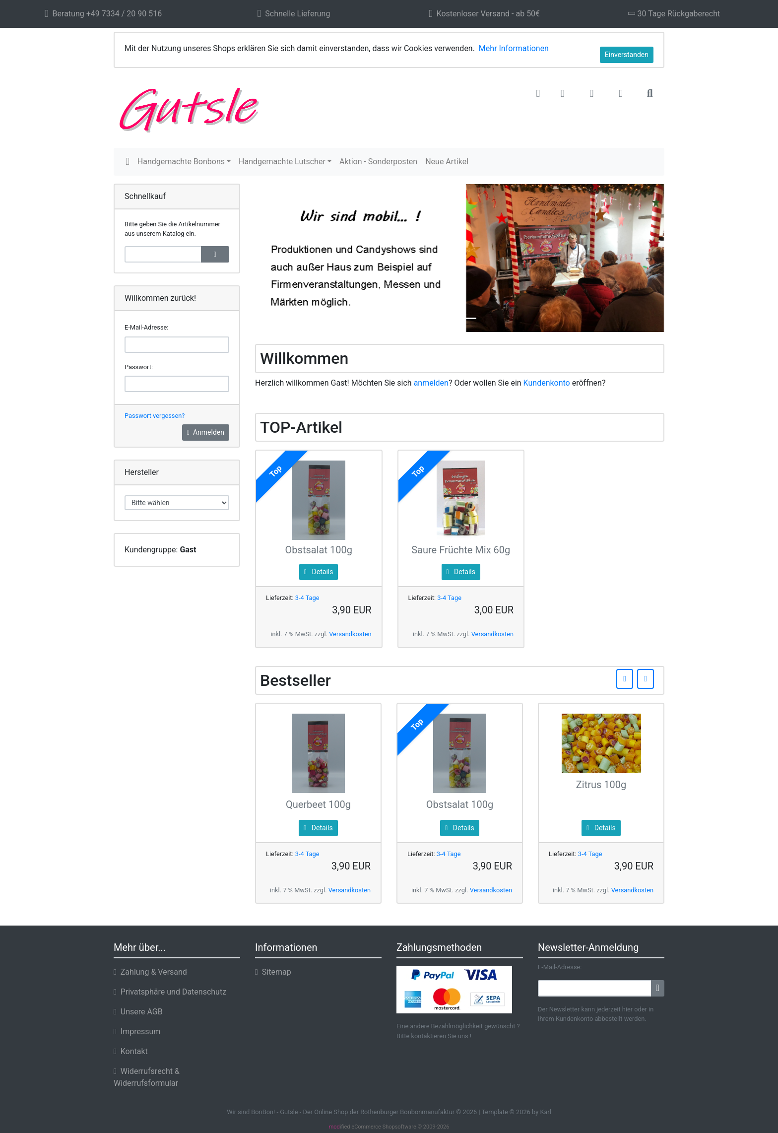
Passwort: (139, 367)
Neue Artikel (446, 161)
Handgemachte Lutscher (282, 161)
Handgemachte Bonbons (181, 161)
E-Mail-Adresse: (146, 327)
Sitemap (273, 972)
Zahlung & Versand (150, 972)
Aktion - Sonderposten (378, 161)
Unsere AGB (138, 1011)
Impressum (137, 1031)
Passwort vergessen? (155, 415)
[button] (562, 94)
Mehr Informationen (514, 48)
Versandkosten (350, 634)
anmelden (431, 383)
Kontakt (131, 1051)
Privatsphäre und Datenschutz (170, 992)
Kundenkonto (546, 383)
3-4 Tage (307, 597)
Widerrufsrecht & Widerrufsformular (147, 1077)
